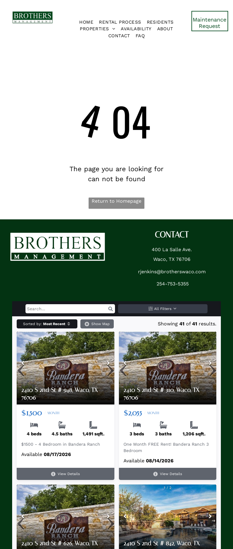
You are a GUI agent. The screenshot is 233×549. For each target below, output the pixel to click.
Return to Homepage (116, 201)
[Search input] (70, 308)
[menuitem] (86, 22)
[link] (209, 21)
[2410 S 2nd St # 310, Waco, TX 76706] (168, 367)
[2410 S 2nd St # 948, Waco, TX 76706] (65, 367)
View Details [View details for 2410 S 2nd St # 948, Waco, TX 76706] (65, 474)
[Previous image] (23, 363)
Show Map (97, 324)
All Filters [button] (162, 309)
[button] (110, 308)
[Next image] (108, 363)
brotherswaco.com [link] (183, 271)
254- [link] (162, 284)
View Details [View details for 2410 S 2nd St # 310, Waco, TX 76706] (167, 474)
